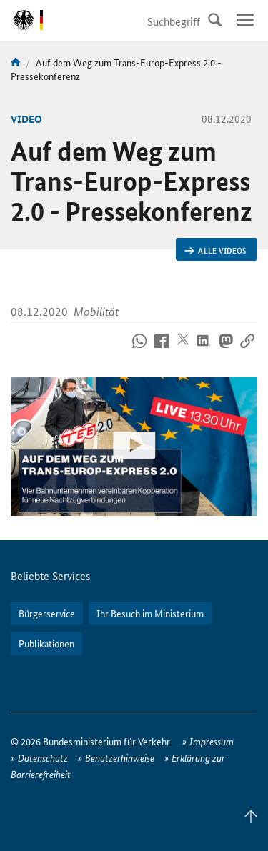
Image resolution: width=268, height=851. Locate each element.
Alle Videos (215, 250)
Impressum (211, 741)
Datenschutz (43, 757)
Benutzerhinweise (119, 757)
